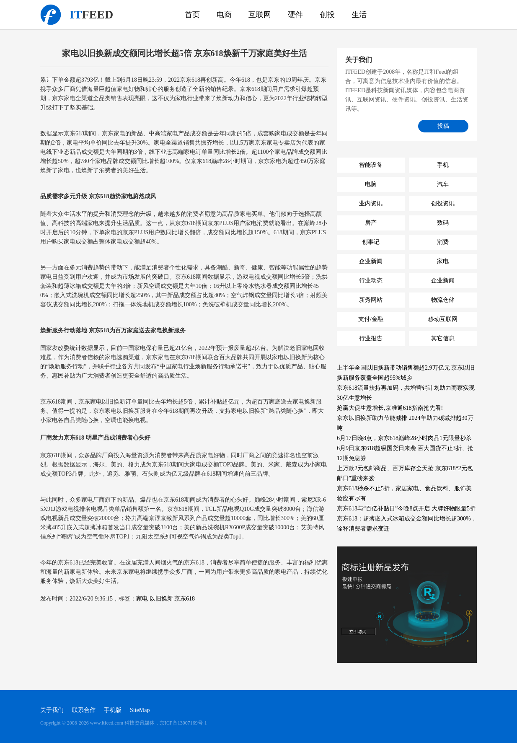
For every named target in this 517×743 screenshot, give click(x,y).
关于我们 (52, 710)
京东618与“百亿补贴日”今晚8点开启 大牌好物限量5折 (406, 508)
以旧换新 (161, 598)
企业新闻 (371, 261)
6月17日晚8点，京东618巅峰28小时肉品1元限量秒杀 (404, 438)
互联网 (259, 14)
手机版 (112, 710)
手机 (443, 165)
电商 (224, 14)
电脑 (371, 184)
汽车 (443, 184)
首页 (192, 14)
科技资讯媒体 (50, 14)
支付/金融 (370, 319)
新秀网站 (371, 300)
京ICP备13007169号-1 (183, 723)
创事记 (371, 242)
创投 (327, 14)
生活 (359, 14)
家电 (142, 598)
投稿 (443, 126)
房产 (371, 223)
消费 (443, 242)
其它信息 (443, 338)
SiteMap (140, 710)
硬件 (295, 14)
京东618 (184, 598)
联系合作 (84, 710)
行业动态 (371, 280)
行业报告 (371, 338)
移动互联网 (443, 319)
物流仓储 (443, 300)
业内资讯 (371, 203)
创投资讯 (443, 203)
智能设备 (371, 165)
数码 (443, 223)
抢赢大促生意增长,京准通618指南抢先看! (390, 408)
